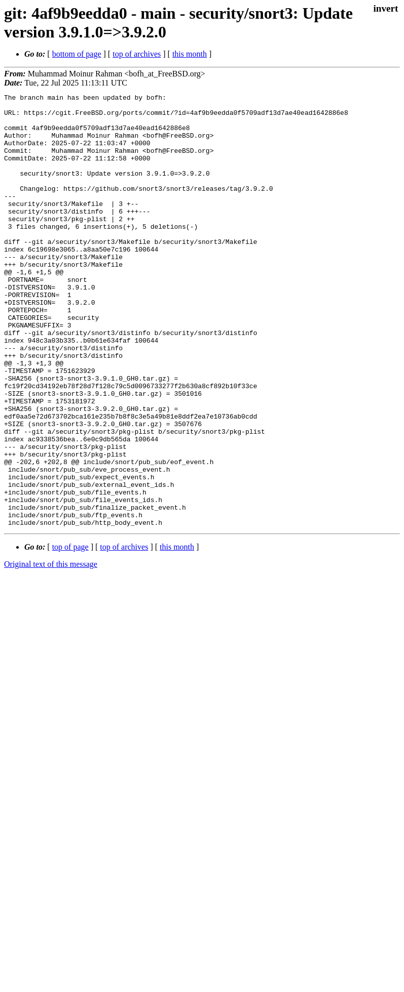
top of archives (137, 54)
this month (189, 54)
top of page (70, 633)
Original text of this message (50, 650)
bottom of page (76, 54)
